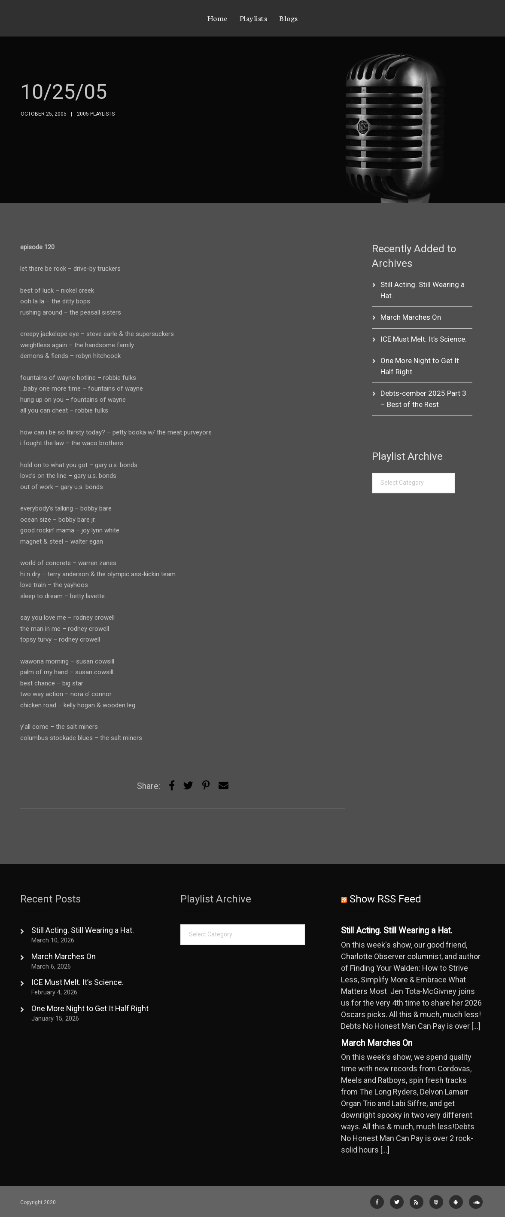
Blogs (288, 17)
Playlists (254, 17)
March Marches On (410, 317)
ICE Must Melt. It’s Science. (423, 339)
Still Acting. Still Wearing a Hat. (82, 930)
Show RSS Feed (385, 899)
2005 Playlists (96, 114)
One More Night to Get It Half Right (90, 1008)
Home (217, 17)
